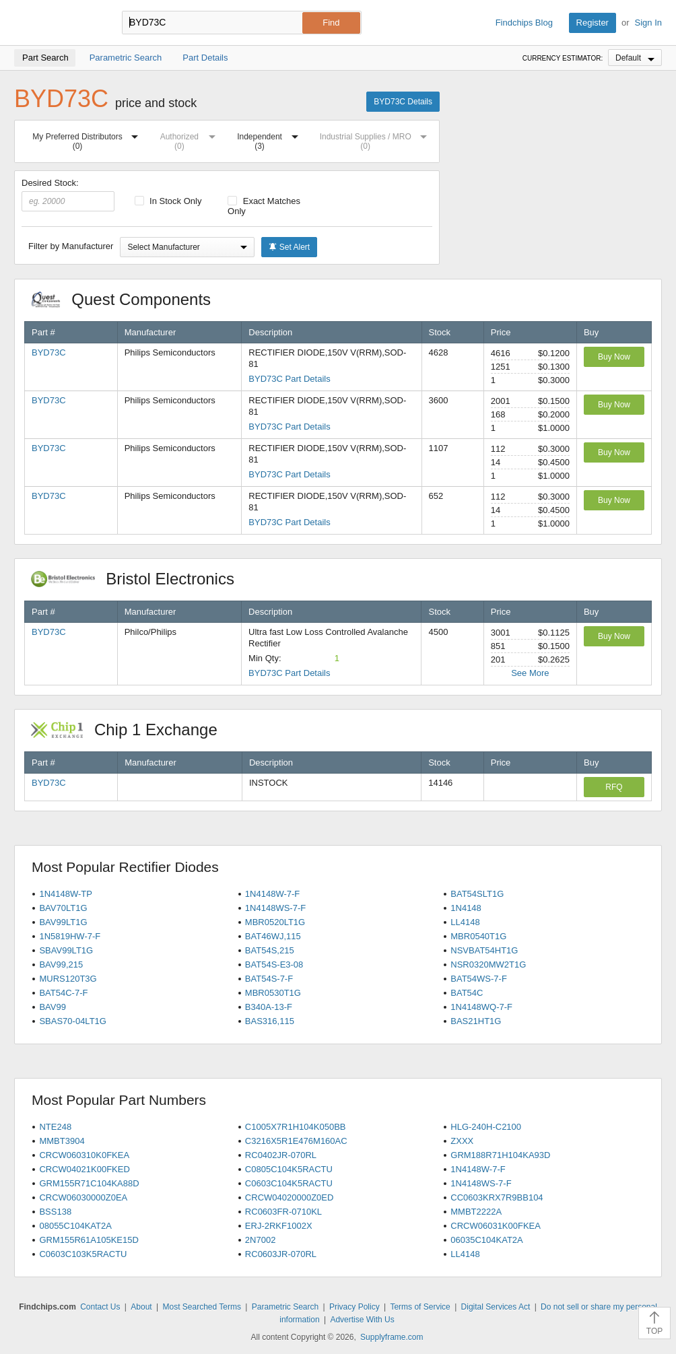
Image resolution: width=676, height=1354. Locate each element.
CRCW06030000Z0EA (83, 1197)
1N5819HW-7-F (69, 936)
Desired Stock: (68, 194)
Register (592, 23)
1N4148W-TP (65, 894)
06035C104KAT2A (486, 1240)
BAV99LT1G (63, 922)
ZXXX (461, 1141)
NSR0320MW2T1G (488, 964)
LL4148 (464, 922)
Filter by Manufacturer (70, 246)
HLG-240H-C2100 (485, 1127)
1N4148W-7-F (272, 894)
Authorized (190, 139)
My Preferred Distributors (87, 139)
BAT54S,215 (269, 950)
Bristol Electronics (139, 579)
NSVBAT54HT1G (484, 950)
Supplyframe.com (391, 1337)
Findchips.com (58, 22)
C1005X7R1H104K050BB (295, 1127)
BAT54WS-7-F (478, 979)
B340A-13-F (268, 1007)
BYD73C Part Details (289, 379)
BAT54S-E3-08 (274, 964)
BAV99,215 (61, 964)
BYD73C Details (403, 101)
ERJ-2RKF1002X (278, 1226)
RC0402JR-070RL (280, 1155)
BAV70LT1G (63, 908)
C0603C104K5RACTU (289, 1183)
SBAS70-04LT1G (72, 1021)
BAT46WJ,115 (273, 936)
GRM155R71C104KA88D (89, 1183)
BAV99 (52, 1007)
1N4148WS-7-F (275, 908)
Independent (270, 139)
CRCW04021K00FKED (84, 1169)
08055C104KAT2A (75, 1226)
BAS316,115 (269, 1021)
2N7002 (260, 1240)
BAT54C (466, 993)
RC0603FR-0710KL (283, 1212)
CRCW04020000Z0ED (289, 1197)
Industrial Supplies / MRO (376, 139)
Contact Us (100, 1307)
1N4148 (465, 908)
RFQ (613, 787)
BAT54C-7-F (63, 993)
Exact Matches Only (264, 206)
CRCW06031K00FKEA (495, 1226)
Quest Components (128, 299)
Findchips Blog (524, 23)
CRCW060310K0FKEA (84, 1155)
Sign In (648, 23)
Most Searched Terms (201, 1307)
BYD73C (49, 352)
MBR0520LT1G (275, 922)
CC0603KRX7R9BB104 (496, 1197)
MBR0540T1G (478, 936)
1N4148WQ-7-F (481, 1007)
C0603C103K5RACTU (83, 1254)
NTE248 (55, 1127)
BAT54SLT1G (477, 894)
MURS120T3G (67, 979)
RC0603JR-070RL (280, 1254)
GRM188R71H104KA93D (500, 1155)
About (141, 1307)
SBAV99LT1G (66, 950)
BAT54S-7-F (269, 979)
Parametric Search (285, 1307)
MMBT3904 (61, 1141)
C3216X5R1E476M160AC (296, 1141)
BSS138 (55, 1212)
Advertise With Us (362, 1319)
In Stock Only (168, 201)
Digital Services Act (496, 1307)
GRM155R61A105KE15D (88, 1240)
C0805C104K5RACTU (289, 1169)
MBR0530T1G (273, 993)
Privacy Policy (354, 1307)
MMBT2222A (476, 1212)
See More (530, 673)
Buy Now (614, 357)
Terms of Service (420, 1307)
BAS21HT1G (475, 1021)
